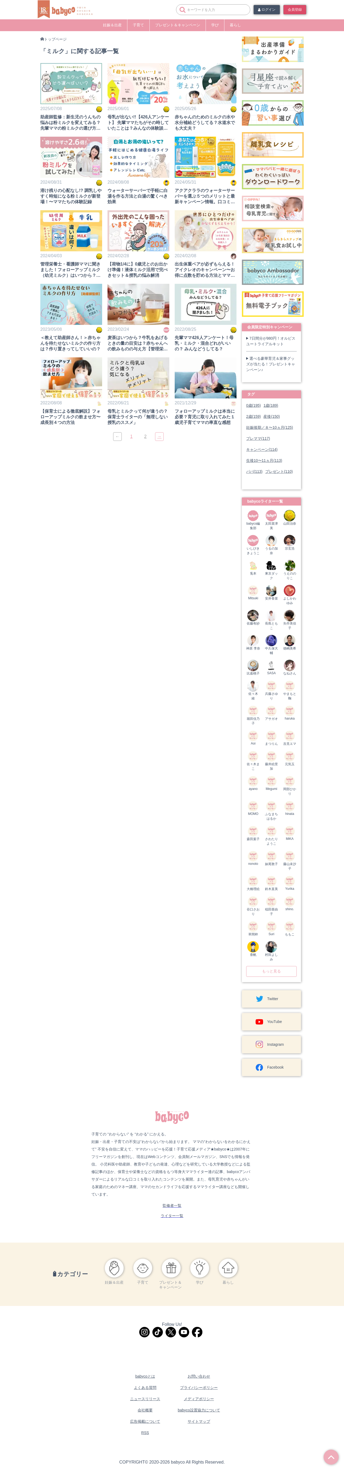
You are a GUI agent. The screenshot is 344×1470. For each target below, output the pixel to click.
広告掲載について (145, 1421)
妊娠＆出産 (112, 25)
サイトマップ (199, 1421)
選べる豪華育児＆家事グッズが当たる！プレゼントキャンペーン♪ (270, 364)
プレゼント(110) (279, 471)
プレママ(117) (258, 438)
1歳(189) (270, 405)
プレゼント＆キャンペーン (177, 25)
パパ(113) (254, 471)
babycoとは (145, 1376)
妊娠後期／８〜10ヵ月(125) (269, 427)
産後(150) (271, 416)
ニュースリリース (145, 1399)
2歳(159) (253, 416)
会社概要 (145, 1410)
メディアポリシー (199, 1399)
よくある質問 (145, 1387)
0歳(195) (253, 405)
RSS (145, 1433)
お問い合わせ (199, 1376)
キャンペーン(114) (262, 449)
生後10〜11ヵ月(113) (264, 460)
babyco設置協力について (199, 1410)
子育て (138, 25)
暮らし (235, 25)
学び (215, 25)
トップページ (55, 39)
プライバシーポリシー (199, 1387)
